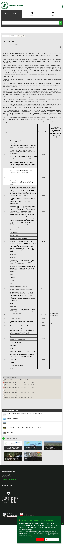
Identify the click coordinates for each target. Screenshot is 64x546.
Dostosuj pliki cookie (52, 540)
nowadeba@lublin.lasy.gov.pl (9, 479)
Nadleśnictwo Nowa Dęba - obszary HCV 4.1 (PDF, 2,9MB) (19, 392)
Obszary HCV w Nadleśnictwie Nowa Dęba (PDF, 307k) (18, 379)
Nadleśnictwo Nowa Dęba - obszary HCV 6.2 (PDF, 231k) (19, 397)
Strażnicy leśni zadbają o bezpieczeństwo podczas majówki (24, 427)
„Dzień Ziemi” (10, 432)
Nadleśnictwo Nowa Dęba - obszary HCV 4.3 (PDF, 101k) (19, 395)
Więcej (30, 536)
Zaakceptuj (40, 540)
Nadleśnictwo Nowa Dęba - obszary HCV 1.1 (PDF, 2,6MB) (19, 382)
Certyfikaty (13, 35)
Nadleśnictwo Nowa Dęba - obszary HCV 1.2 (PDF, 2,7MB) (19, 384)
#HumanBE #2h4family (13, 418)
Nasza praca (5, 35)
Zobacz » (4, 399)
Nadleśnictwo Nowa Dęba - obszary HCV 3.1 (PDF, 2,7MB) (19, 390)
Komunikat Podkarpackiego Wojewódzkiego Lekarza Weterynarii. (25, 413)
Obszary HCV (21, 35)
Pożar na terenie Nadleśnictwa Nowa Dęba (19, 423)
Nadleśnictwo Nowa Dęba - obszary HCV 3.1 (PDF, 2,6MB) (19, 387)
